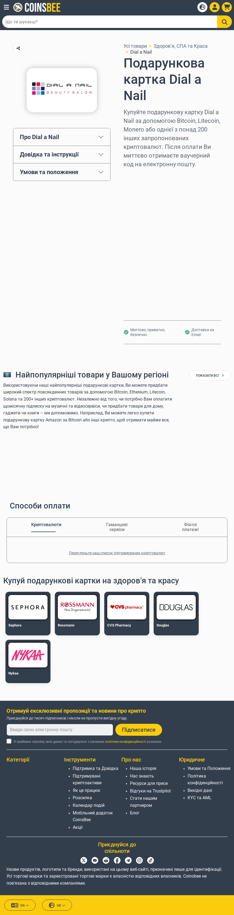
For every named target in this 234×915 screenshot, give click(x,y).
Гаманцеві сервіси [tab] (117, 527)
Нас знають (142, 776)
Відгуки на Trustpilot (150, 791)
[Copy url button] (18, 48)
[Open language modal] (202, 7)
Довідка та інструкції (49, 154)
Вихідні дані (200, 790)
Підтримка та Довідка (95, 768)
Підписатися (139, 730)
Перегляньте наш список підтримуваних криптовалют (117, 553)
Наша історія (143, 768)
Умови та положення (49, 171)
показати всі (210, 375)
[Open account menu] (215, 7)
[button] (6, 7)
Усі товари (135, 46)
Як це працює (86, 790)
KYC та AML (199, 797)
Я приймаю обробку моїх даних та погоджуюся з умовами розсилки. (88, 742)
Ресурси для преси (149, 783)
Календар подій (89, 805)
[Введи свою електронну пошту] (60, 730)
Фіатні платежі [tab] (190, 527)
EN (20, 905)
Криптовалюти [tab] (43, 524)
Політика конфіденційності (205, 779)
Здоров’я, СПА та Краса (181, 46)
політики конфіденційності (125, 742)
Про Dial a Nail (39, 136)
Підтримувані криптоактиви (87, 779)
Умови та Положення (209, 768)
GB (57, 905)
